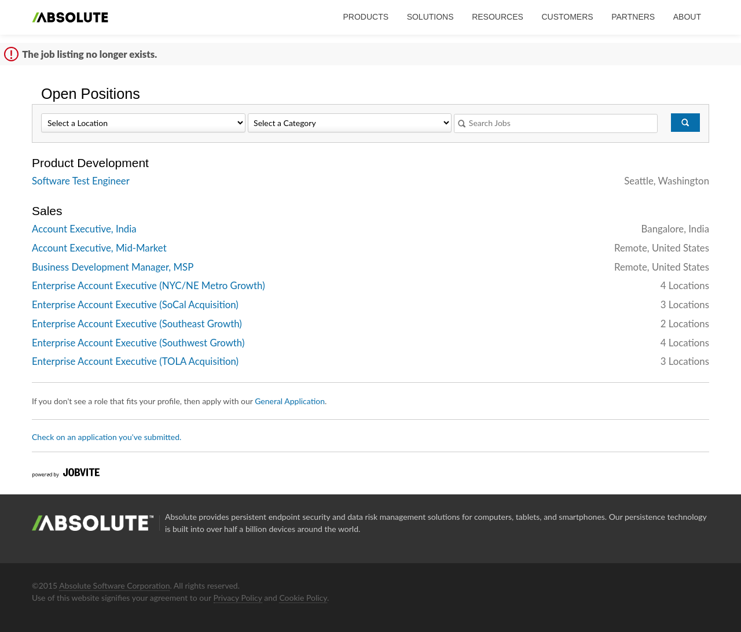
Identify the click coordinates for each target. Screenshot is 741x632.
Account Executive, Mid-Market (99, 248)
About (687, 16)
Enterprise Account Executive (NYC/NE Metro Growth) (148, 285)
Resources (497, 16)
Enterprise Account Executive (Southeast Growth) (137, 323)
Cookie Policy (303, 598)
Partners (633, 16)
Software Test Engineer (81, 181)
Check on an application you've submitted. (106, 437)
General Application (290, 401)
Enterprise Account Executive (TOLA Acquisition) (135, 361)
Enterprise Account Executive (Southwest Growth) (138, 343)
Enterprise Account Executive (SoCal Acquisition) (135, 304)
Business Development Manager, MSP (112, 267)
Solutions (430, 16)
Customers (567, 16)
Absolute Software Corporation (114, 585)
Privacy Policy (238, 598)
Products (365, 16)
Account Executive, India (84, 229)
